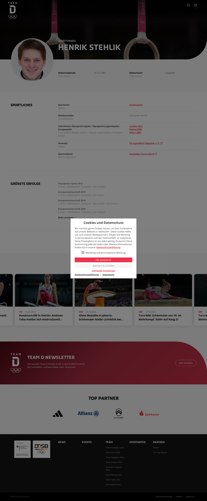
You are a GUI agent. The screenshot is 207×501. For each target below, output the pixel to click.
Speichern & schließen (103, 265)
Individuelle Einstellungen (103, 271)
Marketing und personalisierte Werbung (103, 252)
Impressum (108, 274)
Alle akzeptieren (103, 259)
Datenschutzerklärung (108, 247)
